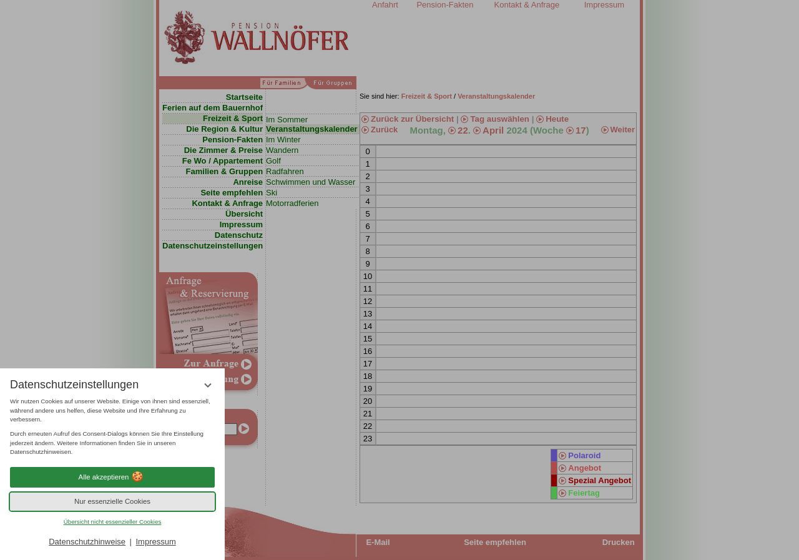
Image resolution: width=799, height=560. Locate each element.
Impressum (155, 541)
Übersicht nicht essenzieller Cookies (113, 521)
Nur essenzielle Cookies (112, 501)
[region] (112, 427)
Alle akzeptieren (113, 477)
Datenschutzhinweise (87, 541)
